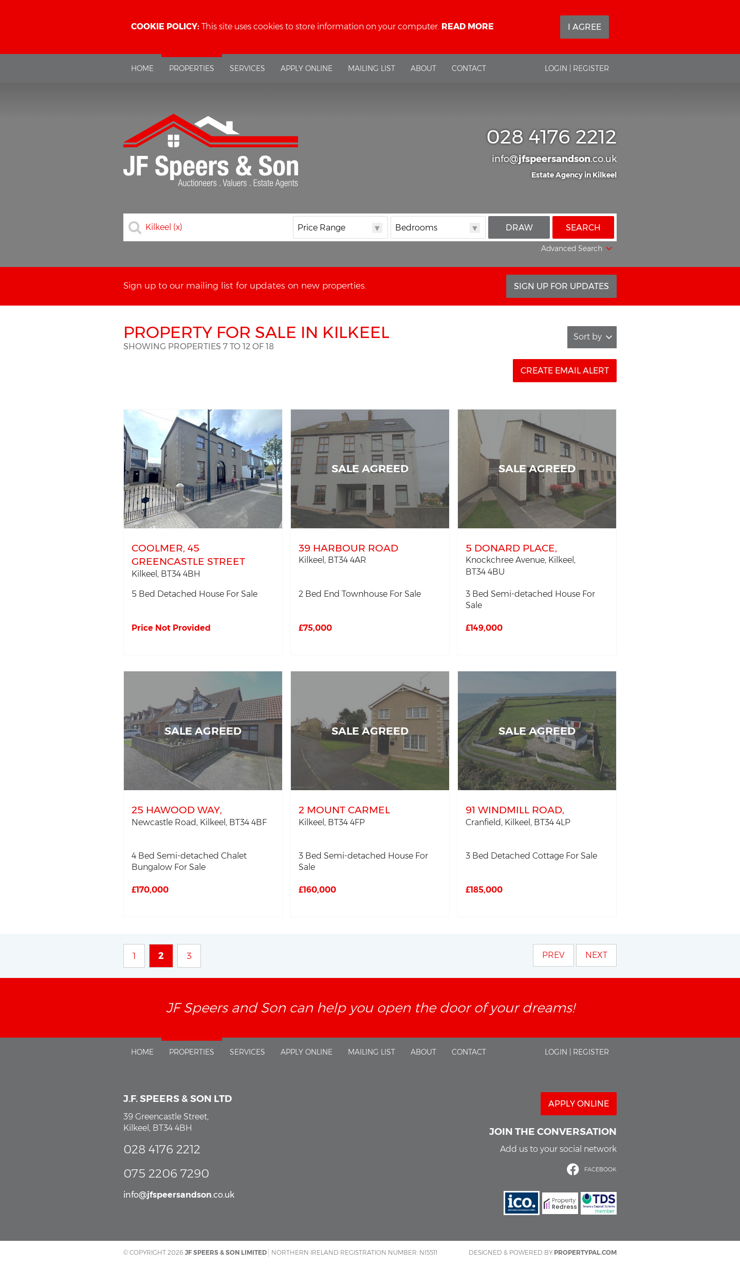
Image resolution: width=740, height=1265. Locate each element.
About (423, 68)
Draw (519, 228)
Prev (553, 955)
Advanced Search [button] (577, 249)
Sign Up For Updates (561, 286)
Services (247, 68)
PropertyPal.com (585, 1252)
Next (596, 955)
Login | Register (577, 68)
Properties (191, 68)
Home (142, 68)
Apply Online (306, 68)
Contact (469, 68)
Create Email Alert (565, 371)
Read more (467, 26)
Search (583, 228)
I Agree (584, 27)
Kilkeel (163, 227)
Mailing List (371, 68)
